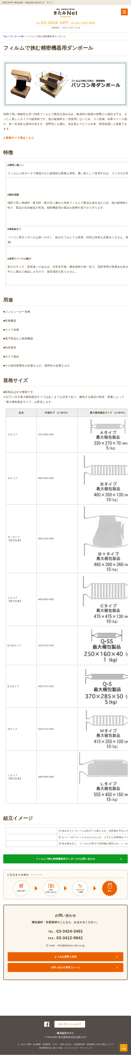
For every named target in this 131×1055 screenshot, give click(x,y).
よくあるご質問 (24, 1044)
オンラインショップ (70, 1024)
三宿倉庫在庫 (79, 1044)
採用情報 (46, 1044)
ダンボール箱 (17, 36)
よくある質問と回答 (65, 956)
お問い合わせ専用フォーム (65, 967)
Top (5, 36)
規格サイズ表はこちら (20, 137)
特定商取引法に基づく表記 (51, 1048)
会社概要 (37, 1044)
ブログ (55, 1044)
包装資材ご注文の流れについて (100, 1044)
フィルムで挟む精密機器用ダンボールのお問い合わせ (65, 858)
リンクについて (71, 1048)
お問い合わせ (65, 1044)
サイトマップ (86, 1048)
